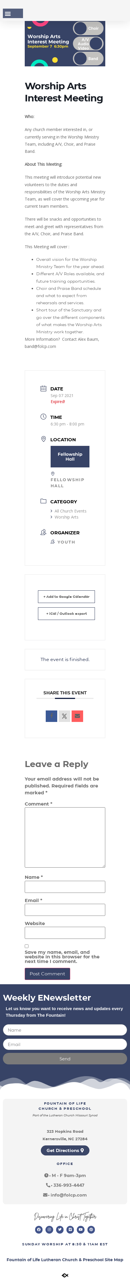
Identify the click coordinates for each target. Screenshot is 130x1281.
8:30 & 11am (85, 1244)
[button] (7, 13)
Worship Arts (65, 517)
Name (34, 877)
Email (33, 900)
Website (35, 923)
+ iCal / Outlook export (66, 613)
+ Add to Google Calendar (66, 596)
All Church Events (69, 511)
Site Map (114, 1259)
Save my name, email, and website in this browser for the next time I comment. (62, 957)
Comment (38, 804)
